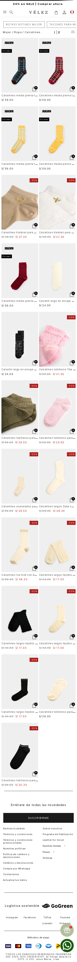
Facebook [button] (30, 917)
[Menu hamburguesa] (5, 12)
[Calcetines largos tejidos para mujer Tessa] (57, 617)
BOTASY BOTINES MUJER (24, 24)
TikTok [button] (47, 917)
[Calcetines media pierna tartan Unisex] (19, 69)
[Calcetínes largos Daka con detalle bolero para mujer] (57, 480)
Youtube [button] (65, 917)
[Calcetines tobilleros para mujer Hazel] (57, 686)
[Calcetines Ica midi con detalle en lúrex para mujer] (19, 549)
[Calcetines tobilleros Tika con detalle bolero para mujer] (57, 343)
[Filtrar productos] (73, 32)
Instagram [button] (12, 917)
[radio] (54, 32)
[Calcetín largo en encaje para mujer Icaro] (57, 275)
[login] (64, 12)
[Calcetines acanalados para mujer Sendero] (19, 480)
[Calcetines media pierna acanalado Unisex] (57, 138)
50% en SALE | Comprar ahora (38, 4)
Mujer (7, 32)
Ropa (18, 32)
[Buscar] (11, 12)
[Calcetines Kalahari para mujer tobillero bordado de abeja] (19, 206)
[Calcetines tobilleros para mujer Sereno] (19, 412)
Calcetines (33, 32)
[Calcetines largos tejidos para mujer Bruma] (57, 549)
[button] (56, 12)
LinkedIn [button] (47, 923)
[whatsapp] (67, 945)
